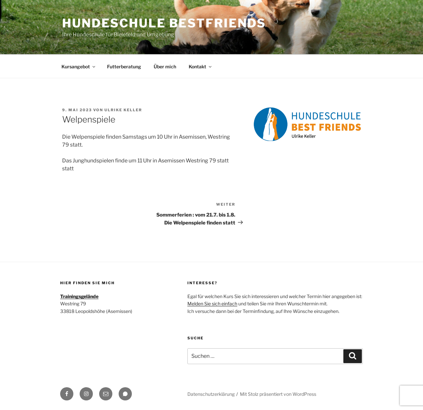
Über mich (165, 66)
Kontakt (200, 66)
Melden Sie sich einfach (212, 303)
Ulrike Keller (123, 110)
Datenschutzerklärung (211, 394)
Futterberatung (124, 66)
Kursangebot (78, 66)
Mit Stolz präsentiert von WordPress (278, 394)
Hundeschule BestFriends (164, 23)
